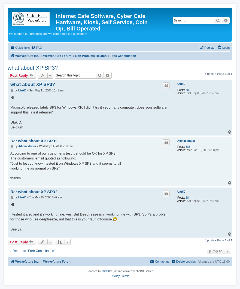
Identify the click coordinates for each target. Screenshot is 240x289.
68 (187, 89)
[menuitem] (36, 47)
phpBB (106, 271)
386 (188, 146)
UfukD (181, 83)
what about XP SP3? (33, 68)
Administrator (186, 140)
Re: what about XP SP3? (33, 141)
